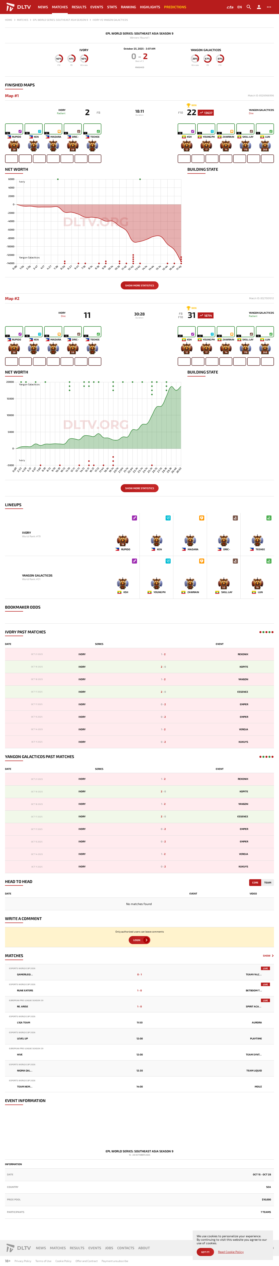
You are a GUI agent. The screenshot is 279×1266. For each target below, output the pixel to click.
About (144, 1248)
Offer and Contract (87, 1260)
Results (79, 7)
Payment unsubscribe (115, 1260)
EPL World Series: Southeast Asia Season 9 (139, 33)
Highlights (150, 7)
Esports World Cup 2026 (22, 972)
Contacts (125, 1248)
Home (8, 19)
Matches (60, 7)
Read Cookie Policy (231, 1251)
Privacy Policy (23, 1260)
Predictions (175, 7)
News (43, 7)
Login (136, 943)
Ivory (80, 50)
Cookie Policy (63, 1260)
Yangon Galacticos (209, 50)
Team (267, 885)
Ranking (128, 7)
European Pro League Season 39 (26, 1004)
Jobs (109, 1248)
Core (255, 885)
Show (266, 959)
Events (96, 7)
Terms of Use (43, 1260)
